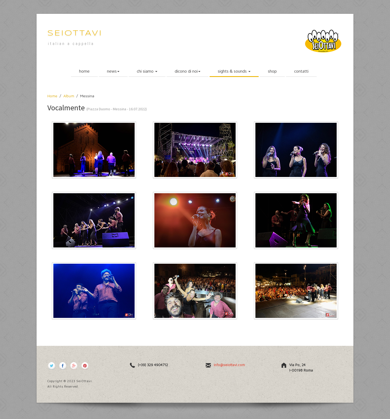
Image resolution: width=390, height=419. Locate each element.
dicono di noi (187, 71)
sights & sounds (234, 71)
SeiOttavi (74, 33)
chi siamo (147, 71)
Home (52, 96)
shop (272, 71)
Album (68, 96)
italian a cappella (71, 43)
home (84, 71)
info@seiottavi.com (229, 365)
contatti (301, 71)
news (113, 71)
